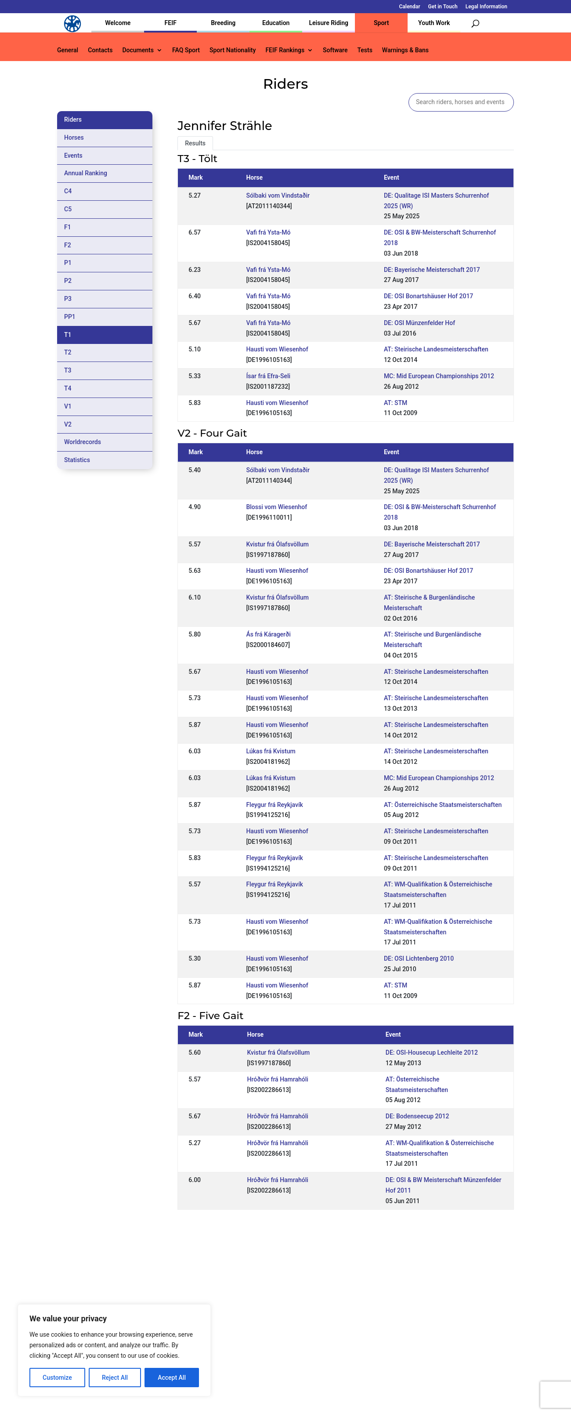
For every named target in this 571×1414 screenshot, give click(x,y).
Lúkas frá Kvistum (270, 751)
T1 (68, 334)
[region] (114, 1350)
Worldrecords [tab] (82, 441)
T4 (68, 388)
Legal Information (486, 7)
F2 (67, 245)
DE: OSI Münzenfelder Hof (419, 322)
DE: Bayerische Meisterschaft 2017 (432, 269)
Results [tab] (195, 143)
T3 (68, 370)
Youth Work (434, 22)
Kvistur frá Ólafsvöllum (277, 544)
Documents (138, 50)
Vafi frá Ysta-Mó (268, 232)
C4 (68, 191)
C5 (68, 209)
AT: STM (395, 402)
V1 (68, 406)
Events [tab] (73, 155)
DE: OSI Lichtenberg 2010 (419, 958)
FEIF (171, 22)
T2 (68, 352)
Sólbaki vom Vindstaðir (278, 195)
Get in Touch (443, 7)
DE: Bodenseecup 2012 (417, 1116)
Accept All (172, 1377)
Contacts (100, 50)
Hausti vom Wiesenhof (277, 349)
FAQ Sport (186, 50)
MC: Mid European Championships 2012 (439, 376)
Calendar (409, 7)
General (67, 50)
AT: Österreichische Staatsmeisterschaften (443, 804)
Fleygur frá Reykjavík (274, 804)
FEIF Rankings (284, 50)
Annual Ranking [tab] (85, 173)
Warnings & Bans (405, 50)
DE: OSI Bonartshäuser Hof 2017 (428, 296)
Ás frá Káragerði (268, 634)
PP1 (70, 316)
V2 (68, 424)
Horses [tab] (74, 137)
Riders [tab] (73, 119)
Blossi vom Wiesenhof (276, 506)
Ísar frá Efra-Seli (268, 376)
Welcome (117, 22)
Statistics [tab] (77, 459)
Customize (57, 1377)
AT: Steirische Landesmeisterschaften (436, 349)
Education (275, 22)
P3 (68, 298)
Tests (364, 50)
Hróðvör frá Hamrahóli (277, 1079)
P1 (68, 262)
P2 (68, 280)
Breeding (223, 22)
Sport (381, 22)
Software (335, 50)
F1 (67, 227)
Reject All (115, 1377)
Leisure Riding (328, 22)
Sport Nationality (233, 50)
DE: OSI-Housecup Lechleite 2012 (432, 1052)
